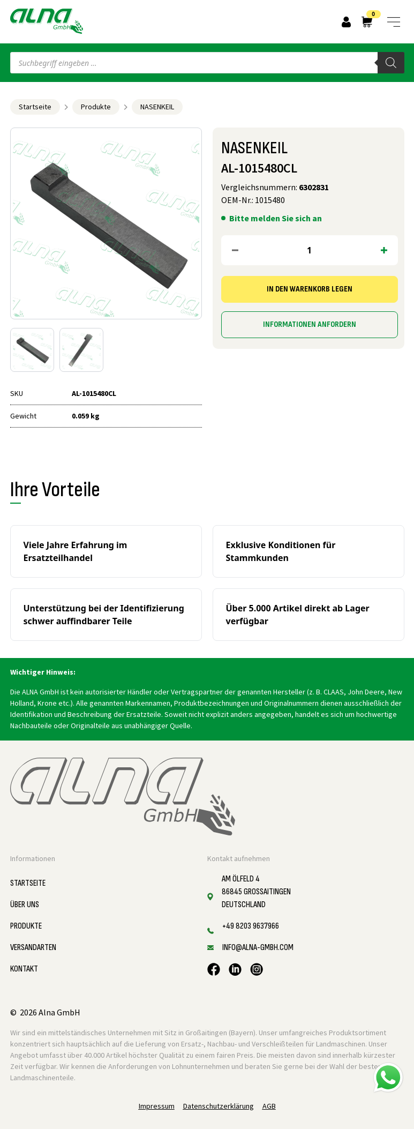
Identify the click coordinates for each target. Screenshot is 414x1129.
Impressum (157, 1106)
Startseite (35, 106)
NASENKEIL (157, 106)
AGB (269, 1106)
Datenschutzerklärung (218, 1106)
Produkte (96, 106)
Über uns (24, 905)
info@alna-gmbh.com (257, 948)
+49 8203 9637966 (250, 926)
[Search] (391, 62)
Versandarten (33, 948)
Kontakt (24, 969)
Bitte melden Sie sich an (275, 218)
